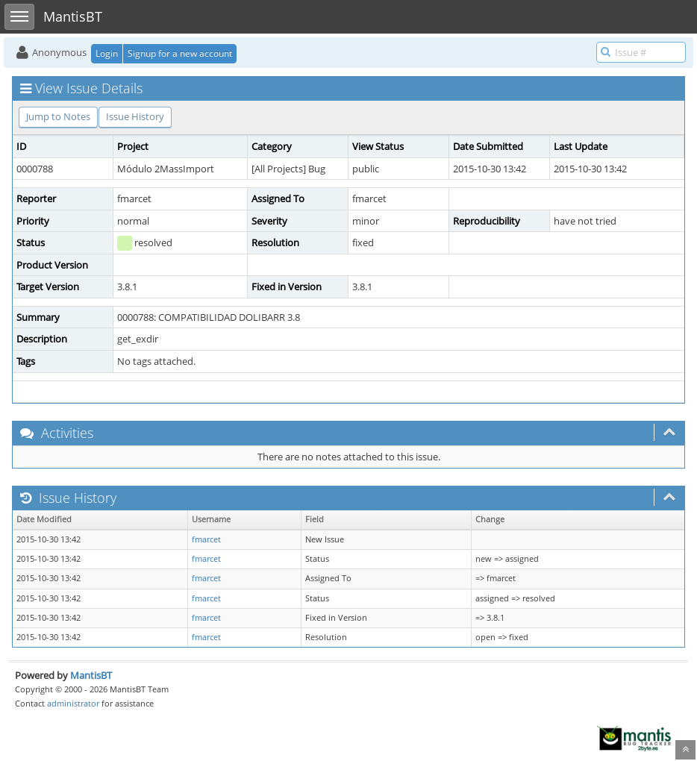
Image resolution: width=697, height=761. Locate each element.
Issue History (135, 116)
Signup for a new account (180, 53)
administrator (73, 703)
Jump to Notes (58, 116)
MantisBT (91, 675)
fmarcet (206, 539)
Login (107, 53)
